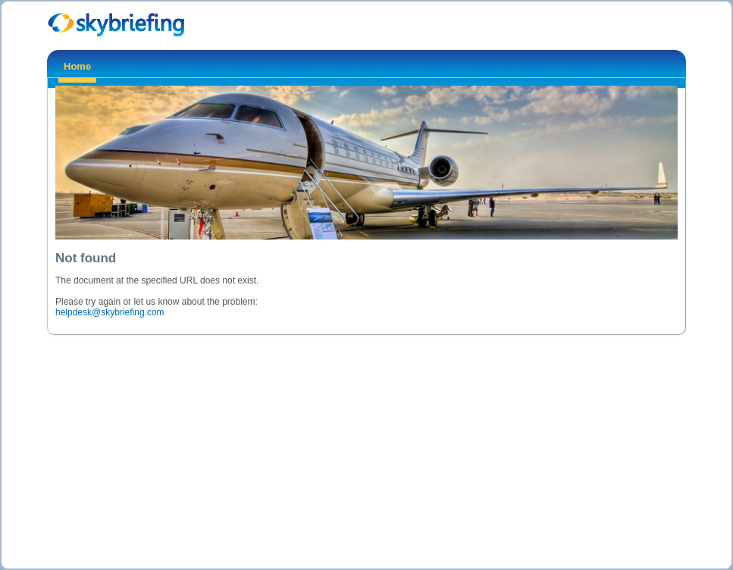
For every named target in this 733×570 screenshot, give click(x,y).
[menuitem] (77, 69)
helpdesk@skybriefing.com (109, 312)
